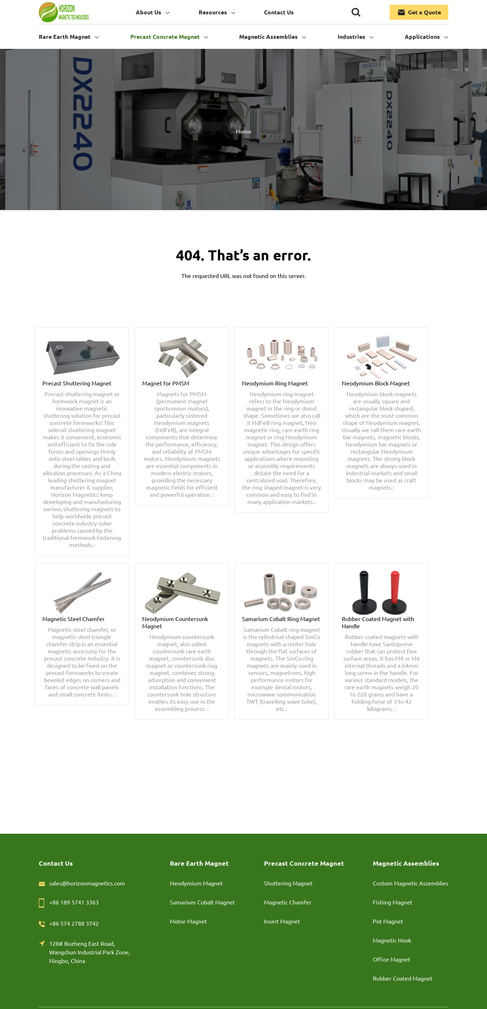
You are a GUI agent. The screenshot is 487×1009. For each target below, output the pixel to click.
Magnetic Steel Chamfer (73, 618)
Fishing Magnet (392, 902)
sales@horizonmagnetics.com (87, 883)
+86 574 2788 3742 (74, 923)
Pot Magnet (388, 921)
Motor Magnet (188, 921)
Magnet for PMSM (165, 383)
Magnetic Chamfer (287, 902)
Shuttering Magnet (288, 883)
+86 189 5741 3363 (74, 902)
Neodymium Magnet (196, 883)
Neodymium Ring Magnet (275, 383)
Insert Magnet (282, 921)
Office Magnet (391, 959)
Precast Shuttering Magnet (76, 383)
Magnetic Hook (392, 940)
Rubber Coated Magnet (402, 978)
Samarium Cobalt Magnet (202, 902)
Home (243, 131)
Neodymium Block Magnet (376, 383)
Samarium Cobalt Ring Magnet (281, 618)
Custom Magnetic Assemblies (410, 883)
